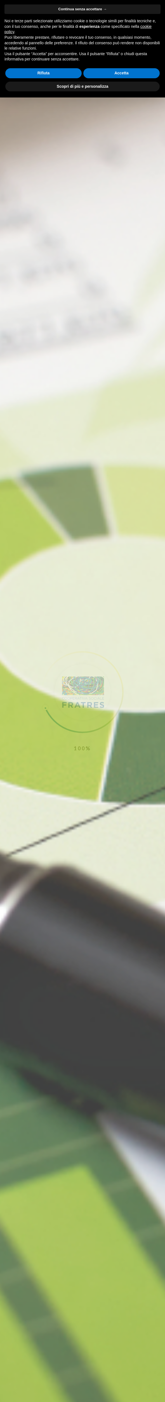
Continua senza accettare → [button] (82, 9)
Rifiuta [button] (43, 73)
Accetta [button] (121, 73)
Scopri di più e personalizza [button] (82, 86)
